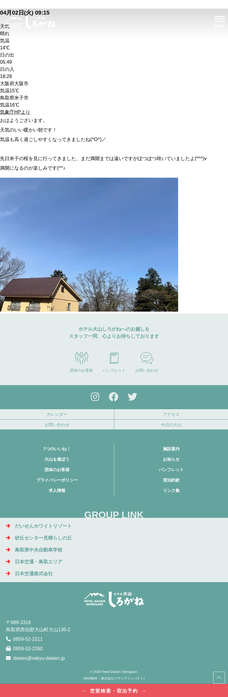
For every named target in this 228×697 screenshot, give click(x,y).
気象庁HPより (15, 112)
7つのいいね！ (57, 448)
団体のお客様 (81, 362)
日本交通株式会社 (29, 573)
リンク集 (171, 490)
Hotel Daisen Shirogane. (120, 671)
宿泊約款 (171, 480)
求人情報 (57, 490)
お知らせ (171, 459)
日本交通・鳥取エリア (34, 561)
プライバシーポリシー (57, 480)
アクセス (171, 414)
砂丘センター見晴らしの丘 (39, 537)
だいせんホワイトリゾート (39, 526)
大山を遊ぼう (57, 459)
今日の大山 (171, 424)
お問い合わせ (146, 362)
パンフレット (114, 362)
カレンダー (57, 414)
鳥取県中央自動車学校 (34, 549)
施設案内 (171, 448)
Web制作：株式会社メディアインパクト (114, 678)
